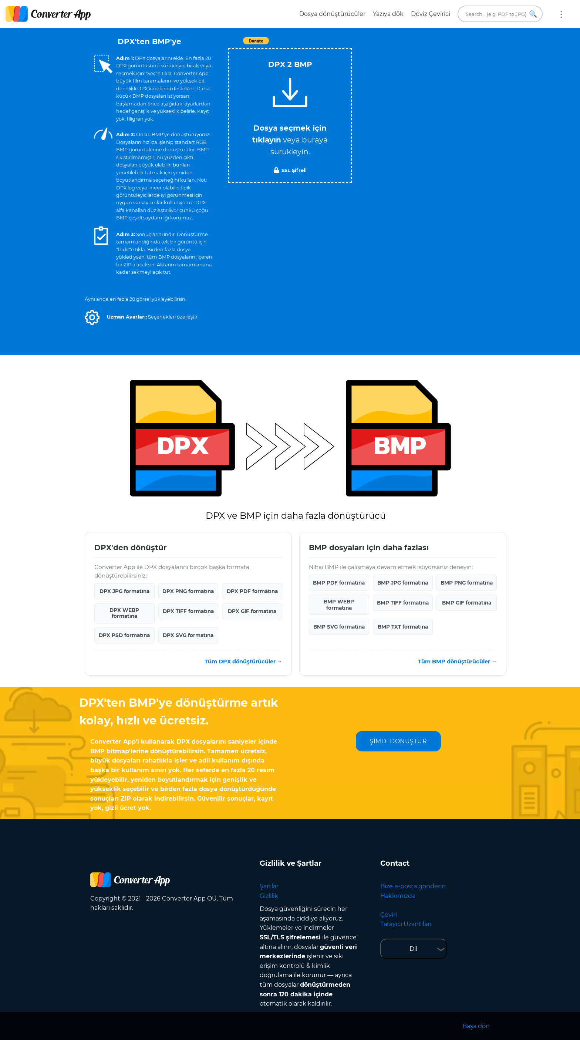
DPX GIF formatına (252, 611)
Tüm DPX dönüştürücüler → (243, 661)
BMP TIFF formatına (403, 603)
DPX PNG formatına (188, 591)
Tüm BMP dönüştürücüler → (457, 661)
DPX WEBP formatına (124, 613)
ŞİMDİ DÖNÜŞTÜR (398, 741)
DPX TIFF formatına (188, 611)
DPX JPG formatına (124, 591)
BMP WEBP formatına (339, 604)
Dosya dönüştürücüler (332, 13)
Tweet (332, 44)
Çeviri (388, 914)
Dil (413, 948)
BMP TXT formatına (403, 627)
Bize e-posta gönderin (413, 886)
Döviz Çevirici (430, 13)
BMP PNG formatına (467, 583)
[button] (92, 317)
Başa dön (476, 1026)
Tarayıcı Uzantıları (405, 924)
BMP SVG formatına (339, 627)
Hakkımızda (397, 895)
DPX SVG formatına (188, 635)
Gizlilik (269, 895)
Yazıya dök (388, 13)
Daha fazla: (561, 14)
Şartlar (269, 886)
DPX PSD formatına (124, 635)
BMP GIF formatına (466, 603)
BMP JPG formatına (402, 583)
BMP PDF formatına (339, 583)
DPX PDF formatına (252, 591)
